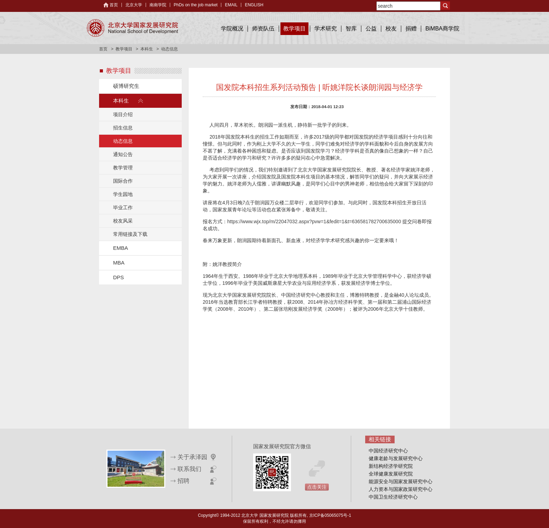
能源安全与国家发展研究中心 (400, 481)
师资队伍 (263, 28)
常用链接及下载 (130, 234)
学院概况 (232, 28)
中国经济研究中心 (388, 450)
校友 (391, 28)
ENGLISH (254, 4)
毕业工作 (123, 207)
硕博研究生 (126, 86)
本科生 (146, 49)
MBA (119, 263)
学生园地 (123, 194)
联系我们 (189, 469)
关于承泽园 (192, 457)
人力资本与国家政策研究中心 (400, 489)
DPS (118, 277)
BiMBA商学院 (442, 28)
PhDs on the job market (195, 4)
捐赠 (411, 28)
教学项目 (294, 28)
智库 (351, 28)
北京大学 (133, 4)
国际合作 (123, 181)
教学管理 (123, 167)
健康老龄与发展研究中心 (396, 458)
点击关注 (317, 487)
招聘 (183, 481)
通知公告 (123, 154)
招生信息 (123, 128)
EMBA (120, 248)
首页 (114, 4)
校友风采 (123, 221)
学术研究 (325, 28)
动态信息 (123, 141)
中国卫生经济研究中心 (393, 497)
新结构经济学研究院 (391, 466)
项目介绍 (123, 114)
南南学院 (158, 4)
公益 (371, 28)
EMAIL (231, 4)
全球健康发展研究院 (391, 474)
